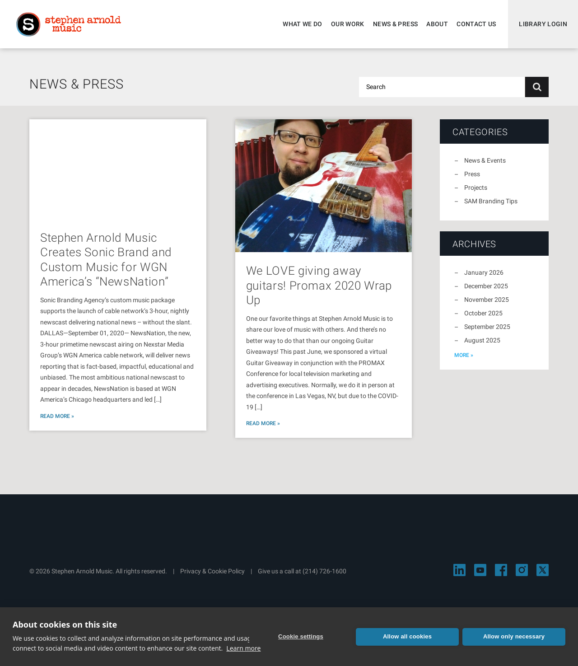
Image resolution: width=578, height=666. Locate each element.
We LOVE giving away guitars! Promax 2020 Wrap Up (319, 285)
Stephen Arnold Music (68, 24)
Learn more (243, 648)
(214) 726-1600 (324, 571)
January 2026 (483, 272)
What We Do (302, 24)
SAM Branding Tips (490, 201)
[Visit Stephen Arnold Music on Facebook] (501, 570)
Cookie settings (300, 636)
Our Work (347, 24)
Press (472, 174)
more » (463, 355)
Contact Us (476, 24)
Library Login (543, 24)
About (437, 24)
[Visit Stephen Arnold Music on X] (542, 570)
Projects (475, 187)
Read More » (57, 416)
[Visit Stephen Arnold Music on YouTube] (480, 570)
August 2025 (482, 340)
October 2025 (483, 313)
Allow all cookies (407, 636)
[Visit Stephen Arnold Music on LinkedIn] (459, 570)
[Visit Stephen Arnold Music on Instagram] (522, 570)
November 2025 (486, 299)
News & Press (395, 24)
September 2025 (487, 326)
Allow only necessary (514, 636)
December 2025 (486, 286)
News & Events (485, 160)
